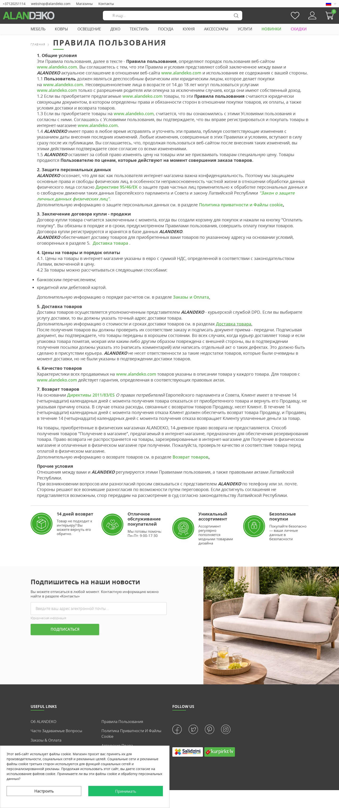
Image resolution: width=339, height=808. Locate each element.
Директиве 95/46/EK (117, 187)
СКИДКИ (299, 29)
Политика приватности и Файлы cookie (241, 204)
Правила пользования (122, 721)
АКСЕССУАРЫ (216, 29)
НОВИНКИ (271, 29)
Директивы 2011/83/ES (91, 395)
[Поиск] (172, 15)
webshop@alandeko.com (50, 3)
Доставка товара (110, 243)
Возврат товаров (190, 457)
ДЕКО (115, 29)
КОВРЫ (61, 29)
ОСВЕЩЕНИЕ (89, 29)
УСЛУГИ (245, 29)
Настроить (44, 791)
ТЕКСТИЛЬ (139, 29)
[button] (330, 16)
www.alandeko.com (57, 67)
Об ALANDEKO (43, 721)
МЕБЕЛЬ (38, 29)
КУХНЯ (189, 29)
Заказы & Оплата (46, 740)
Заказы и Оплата (191, 297)
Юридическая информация (48, 618)
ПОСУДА (165, 29)
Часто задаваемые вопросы (56, 730)
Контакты (106, 3)
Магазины (84, 3)
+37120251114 (14, 3)
